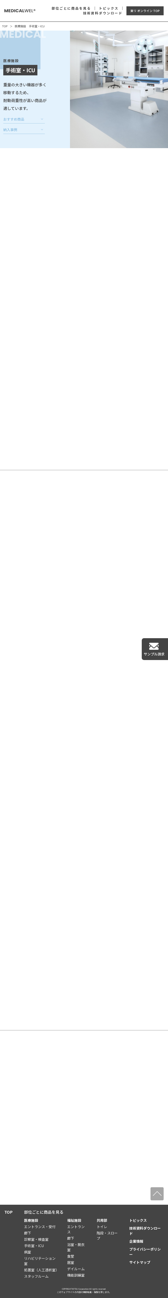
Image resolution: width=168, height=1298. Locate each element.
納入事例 (10, 130)
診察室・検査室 (36, 1239)
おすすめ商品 (13, 120)
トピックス (109, 8)
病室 (27, 1252)
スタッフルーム (36, 1276)
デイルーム (76, 1268)
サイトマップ (139, 1262)
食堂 (70, 1256)
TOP (5, 26)
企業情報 (136, 1241)
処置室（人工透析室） (41, 1269)
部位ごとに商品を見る (71, 8)
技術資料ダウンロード (102, 13)
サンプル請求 (154, 654)
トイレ (102, 1226)
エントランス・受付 (40, 1226)
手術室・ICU (34, 1245)
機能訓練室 (76, 1275)
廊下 (27, 1233)
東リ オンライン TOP (145, 11)
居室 (70, 1262)
